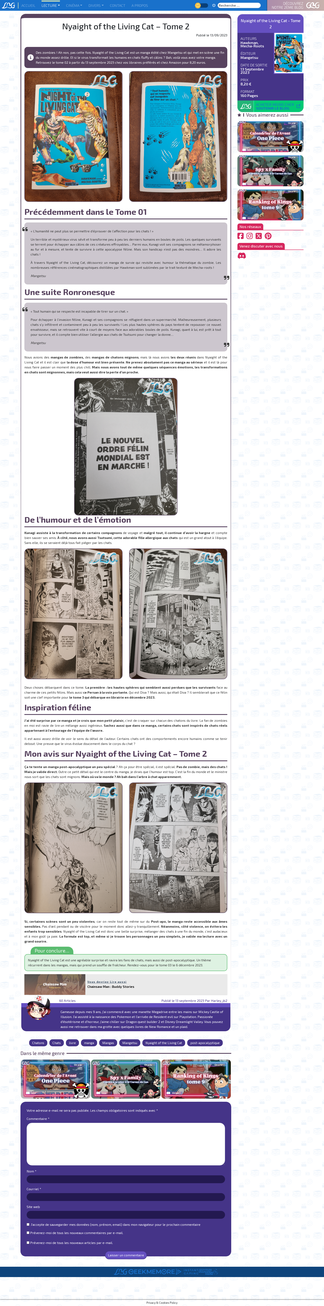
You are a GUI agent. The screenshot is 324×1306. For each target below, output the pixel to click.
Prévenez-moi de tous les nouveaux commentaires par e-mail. (76, 1233)
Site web (33, 1207)
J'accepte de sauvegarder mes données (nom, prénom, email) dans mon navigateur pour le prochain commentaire (115, 1224)
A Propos (140, 5)
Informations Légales (180, 1293)
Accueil (28, 5)
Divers (94, 5)
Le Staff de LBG (146, 1293)
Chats (56, 1043)
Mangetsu (129, 1043)
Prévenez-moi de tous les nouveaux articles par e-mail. (71, 1243)
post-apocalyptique (205, 1043)
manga (89, 1043)
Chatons (38, 1043)
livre (72, 1043)
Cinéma (72, 5)
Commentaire (38, 1119)
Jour (198, 5)
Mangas (108, 1043)
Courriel (34, 1189)
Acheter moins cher (275, 106)
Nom (31, 1171)
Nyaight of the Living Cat (163, 1043)
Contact (117, 5)
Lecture (49, 5)
